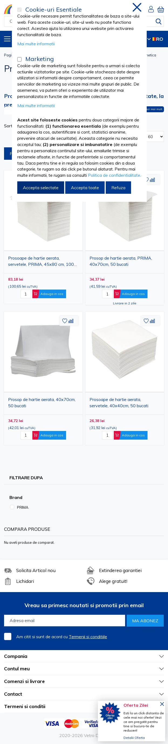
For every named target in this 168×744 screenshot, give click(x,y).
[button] (152, 180)
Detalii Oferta (134, 738)
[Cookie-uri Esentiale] (19, 10)
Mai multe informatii (36, 43)
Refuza (118, 187)
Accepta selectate (41, 187)
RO (155, 39)
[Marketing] (19, 59)
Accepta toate (85, 187)
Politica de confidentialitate (114, 175)
